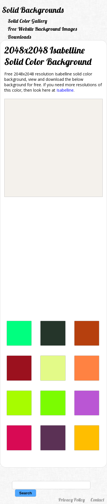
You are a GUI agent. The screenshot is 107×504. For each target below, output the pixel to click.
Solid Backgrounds (33, 10)
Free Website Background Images (42, 29)
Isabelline (65, 90)
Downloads (19, 37)
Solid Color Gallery (27, 21)
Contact (97, 500)
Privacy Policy (71, 500)
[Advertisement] (53, 260)
